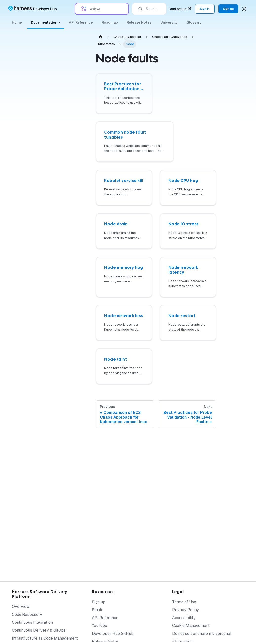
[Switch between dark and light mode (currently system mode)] (244, 9)
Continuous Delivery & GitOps (39, 630)
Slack (97, 609)
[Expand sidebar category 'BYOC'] (76, 342)
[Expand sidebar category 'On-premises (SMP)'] (76, 273)
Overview (21, 606)
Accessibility (184, 617)
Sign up (98, 601)
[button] (50, 519)
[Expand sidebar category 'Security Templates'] (76, 450)
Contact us (179, 9)
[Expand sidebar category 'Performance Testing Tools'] (76, 389)
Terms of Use (184, 601)
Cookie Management (191, 625)
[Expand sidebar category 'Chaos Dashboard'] (76, 204)
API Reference (81, 22)
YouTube (99, 625)
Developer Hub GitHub (113, 633)
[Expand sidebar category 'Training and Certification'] (76, 507)
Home (17, 22)
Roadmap (110, 22)
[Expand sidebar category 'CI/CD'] (76, 378)
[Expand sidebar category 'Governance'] (76, 216)
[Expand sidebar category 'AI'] (76, 285)
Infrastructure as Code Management (45, 638)
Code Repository (27, 614)
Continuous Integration (32, 622)
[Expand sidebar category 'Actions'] (76, 250)
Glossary (194, 22)
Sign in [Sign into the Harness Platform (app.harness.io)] (205, 9)
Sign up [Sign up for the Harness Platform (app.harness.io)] (228, 9)
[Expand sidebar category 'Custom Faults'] (76, 354)
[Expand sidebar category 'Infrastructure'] (76, 228)
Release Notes (139, 22)
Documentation (45, 22)
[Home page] (100, 36)
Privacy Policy (185, 609)
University (168, 22)
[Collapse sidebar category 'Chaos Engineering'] (72, 42)
